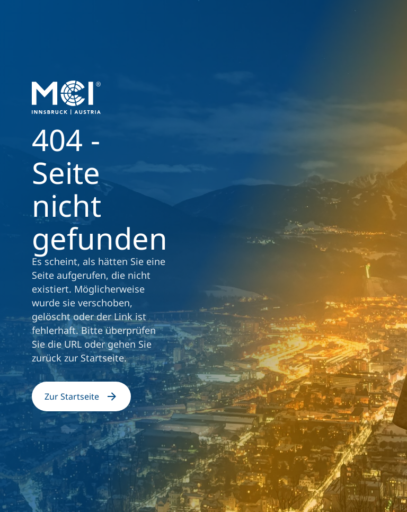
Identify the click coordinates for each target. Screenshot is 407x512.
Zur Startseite (81, 396)
